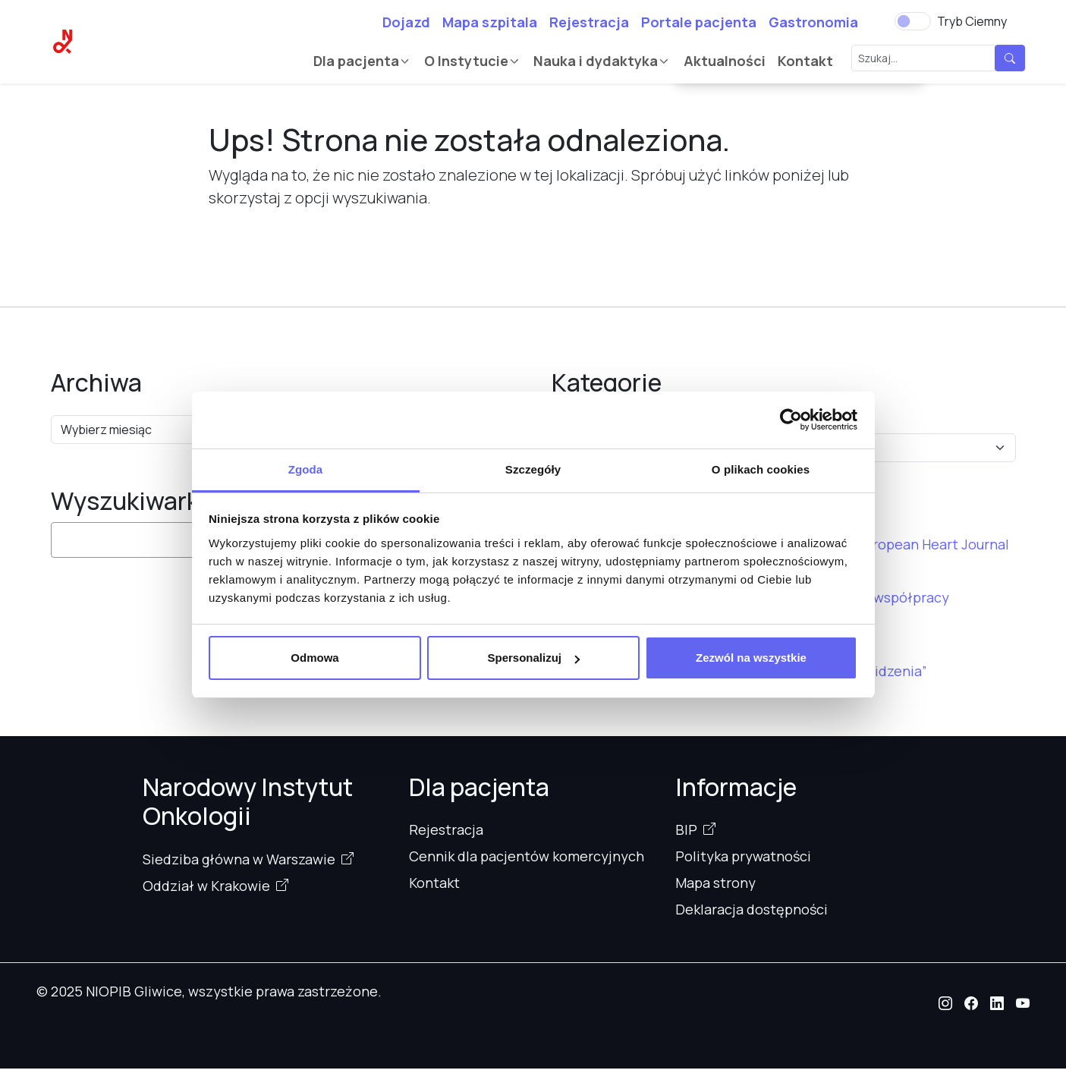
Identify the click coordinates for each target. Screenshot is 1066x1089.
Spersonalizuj (533, 657)
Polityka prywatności (743, 856)
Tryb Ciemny (972, 21)
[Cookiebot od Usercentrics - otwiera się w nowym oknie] (791, 419)
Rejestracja (589, 22)
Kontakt (805, 61)
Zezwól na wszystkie (751, 657)
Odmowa (314, 657)
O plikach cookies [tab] (761, 469)
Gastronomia (813, 22)
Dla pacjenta (356, 61)
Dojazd (406, 22)
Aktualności (725, 61)
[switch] (913, 21)
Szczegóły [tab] (533, 469)
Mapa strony (715, 882)
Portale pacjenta (698, 22)
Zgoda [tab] (305, 469)
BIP (686, 829)
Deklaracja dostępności (751, 909)
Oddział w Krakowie (206, 886)
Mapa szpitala (489, 22)
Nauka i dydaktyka (595, 61)
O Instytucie (466, 61)
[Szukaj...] (923, 58)
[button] (945, 1003)
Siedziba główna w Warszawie (239, 859)
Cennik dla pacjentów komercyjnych (526, 856)
